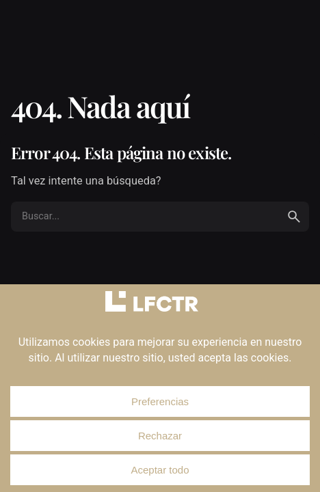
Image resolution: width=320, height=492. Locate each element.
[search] (294, 217)
